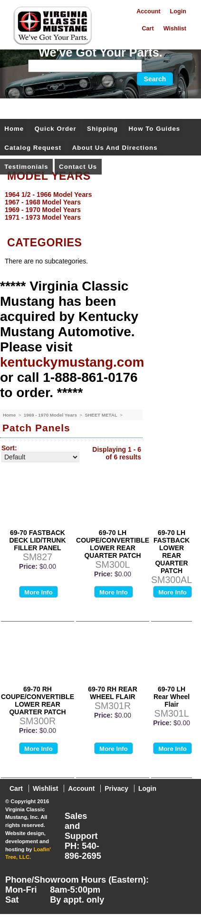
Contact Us (78, 166)
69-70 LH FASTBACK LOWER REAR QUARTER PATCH (171, 551)
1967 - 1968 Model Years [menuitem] (43, 202)
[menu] (98, 206)
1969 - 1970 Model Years (51, 415)
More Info (38, 592)
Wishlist (174, 28)
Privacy (116, 788)
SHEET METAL (101, 415)
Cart (147, 28)
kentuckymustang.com (72, 362)
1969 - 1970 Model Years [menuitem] (43, 210)
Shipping (102, 128)
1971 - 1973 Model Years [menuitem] (43, 217)
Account (148, 11)
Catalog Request (32, 147)
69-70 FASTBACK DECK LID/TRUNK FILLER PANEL (38, 540)
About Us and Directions (115, 147)
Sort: (9, 448)
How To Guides (154, 128)
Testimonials (26, 166)
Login (178, 11)
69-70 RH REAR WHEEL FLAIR (112, 692)
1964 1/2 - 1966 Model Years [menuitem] (48, 194)
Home (14, 128)
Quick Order (56, 128)
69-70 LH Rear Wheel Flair (171, 696)
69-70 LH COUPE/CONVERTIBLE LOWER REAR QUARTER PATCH (112, 544)
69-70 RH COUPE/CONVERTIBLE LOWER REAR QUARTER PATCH (37, 700)
